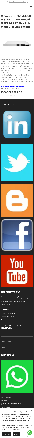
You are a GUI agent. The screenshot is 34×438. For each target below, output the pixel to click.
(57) (6, 400)
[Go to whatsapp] (29, 432)
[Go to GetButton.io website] (30, 436)
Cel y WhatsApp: (6, 397)
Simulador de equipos (8, 313)
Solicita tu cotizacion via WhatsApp (18, 2)
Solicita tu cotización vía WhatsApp (12, 86)
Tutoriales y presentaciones (9, 320)
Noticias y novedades (7, 316)
